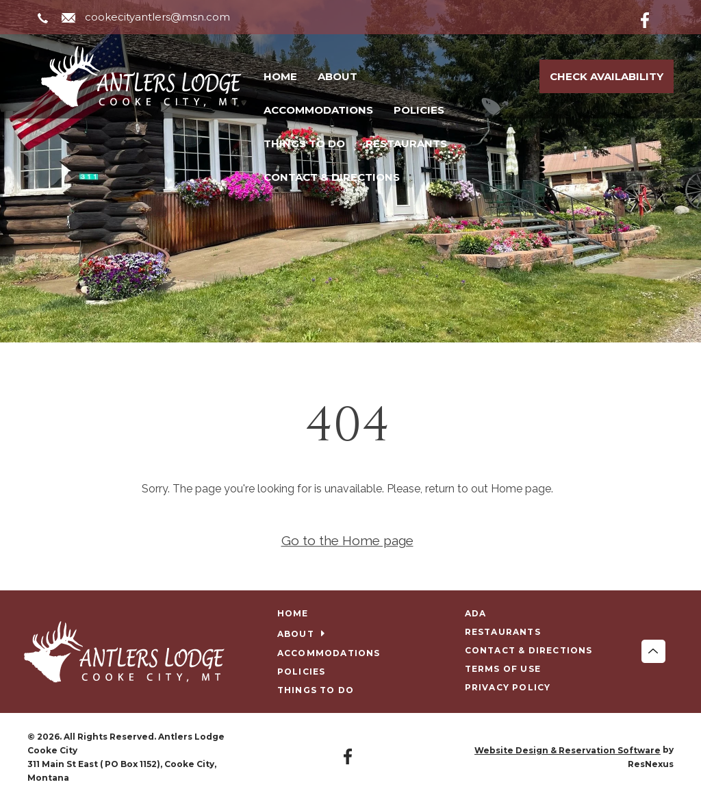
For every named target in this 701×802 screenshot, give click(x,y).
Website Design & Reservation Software (567, 750)
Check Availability (606, 76)
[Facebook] (656, 17)
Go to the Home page (347, 540)
